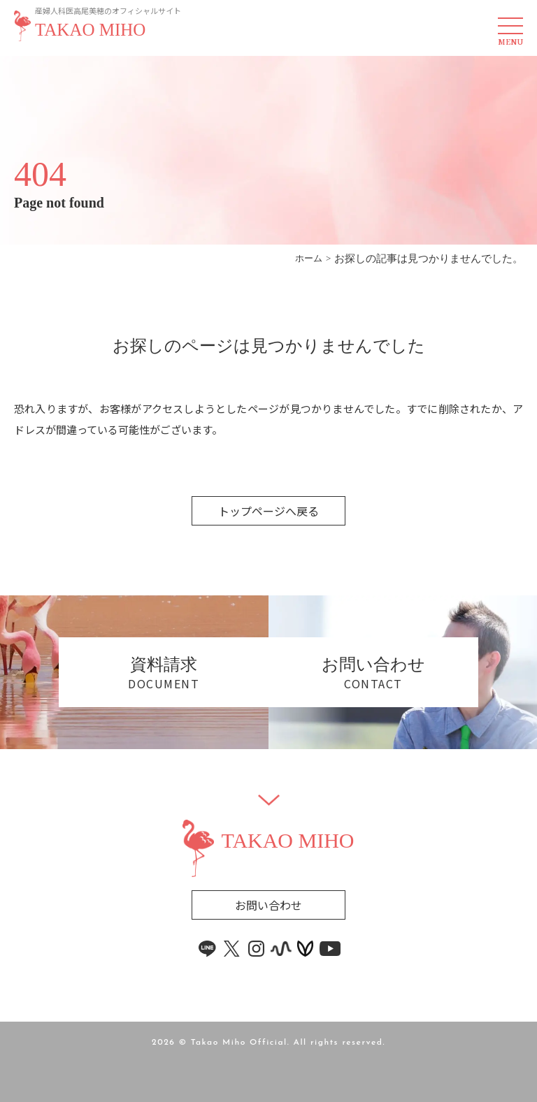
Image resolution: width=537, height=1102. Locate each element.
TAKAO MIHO (90, 30)
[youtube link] (330, 949)
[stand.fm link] (281, 949)
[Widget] (269, 800)
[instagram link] (256, 949)
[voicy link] (305, 949)
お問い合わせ (268, 905)
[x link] (232, 949)
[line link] (207, 949)
